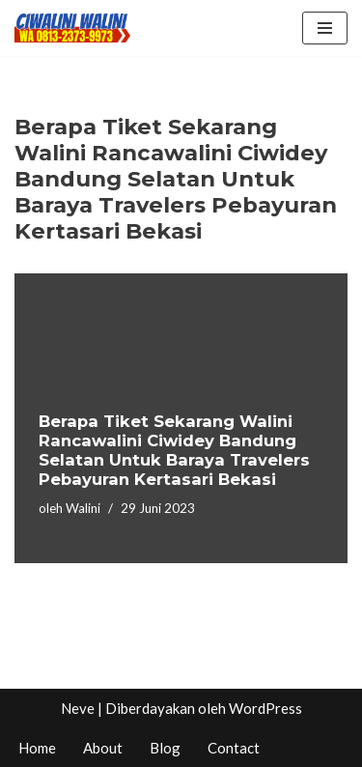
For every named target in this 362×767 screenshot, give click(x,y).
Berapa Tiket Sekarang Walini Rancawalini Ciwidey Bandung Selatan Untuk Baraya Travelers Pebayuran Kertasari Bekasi (174, 450)
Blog (165, 747)
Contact (234, 747)
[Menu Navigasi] (325, 28)
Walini (83, 508)
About (103, 747)
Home (37, 747)
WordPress (265, 708)
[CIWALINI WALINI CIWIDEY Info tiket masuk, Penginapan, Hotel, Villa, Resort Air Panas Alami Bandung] (72, 28)
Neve (78, 708)
